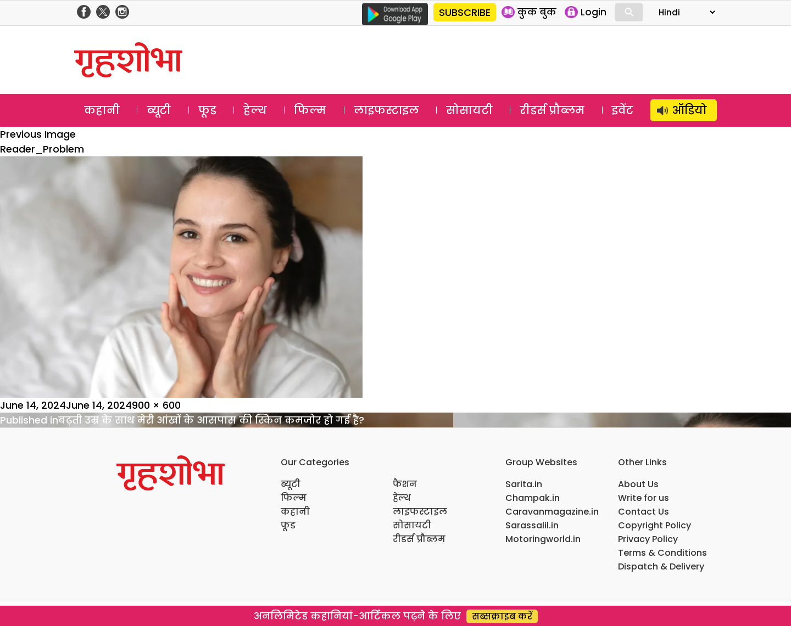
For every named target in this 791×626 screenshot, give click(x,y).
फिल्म (310, 110)
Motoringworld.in (543, 539)
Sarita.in (523, 484)
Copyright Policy (654, 525)
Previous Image (38, 134)
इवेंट (622, 110)
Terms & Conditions (662, 552)
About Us (638, 484)
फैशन (405, 484)
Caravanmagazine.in (552, 511)
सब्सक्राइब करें (502, 616)
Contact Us (643, 511)
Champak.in (532, 498)
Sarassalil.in (532, 525)
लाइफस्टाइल (386, 110)
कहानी (102, 110)
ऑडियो (689, 110)
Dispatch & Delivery (661, 566)
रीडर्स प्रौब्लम (552, 110)
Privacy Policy (648, 539)
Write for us (643, 498)
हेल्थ (255, 110)
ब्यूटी (159, 110)
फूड (207, 110)
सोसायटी (469, 110)
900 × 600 (156, 405)
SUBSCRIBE (465, 12)
